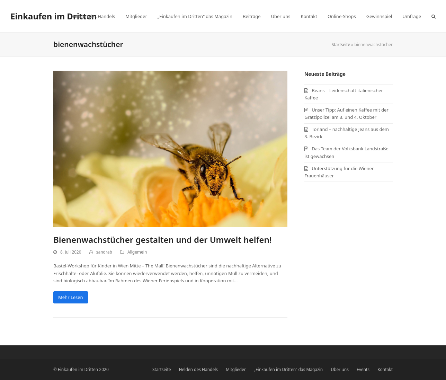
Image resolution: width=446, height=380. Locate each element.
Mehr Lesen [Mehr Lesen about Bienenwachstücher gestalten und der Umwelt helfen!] (70, 297)
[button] (433, 16)
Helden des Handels (198, 369)
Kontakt (385, 369)
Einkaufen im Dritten (53, 16)
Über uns (340, 369)
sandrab (104, 252)
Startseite (341, 44)
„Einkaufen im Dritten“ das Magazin (288, 369)
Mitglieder (236, 369)
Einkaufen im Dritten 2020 (83, 369)
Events (363, 369)
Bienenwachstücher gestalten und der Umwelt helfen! (162, 239)
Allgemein (137, 252)
